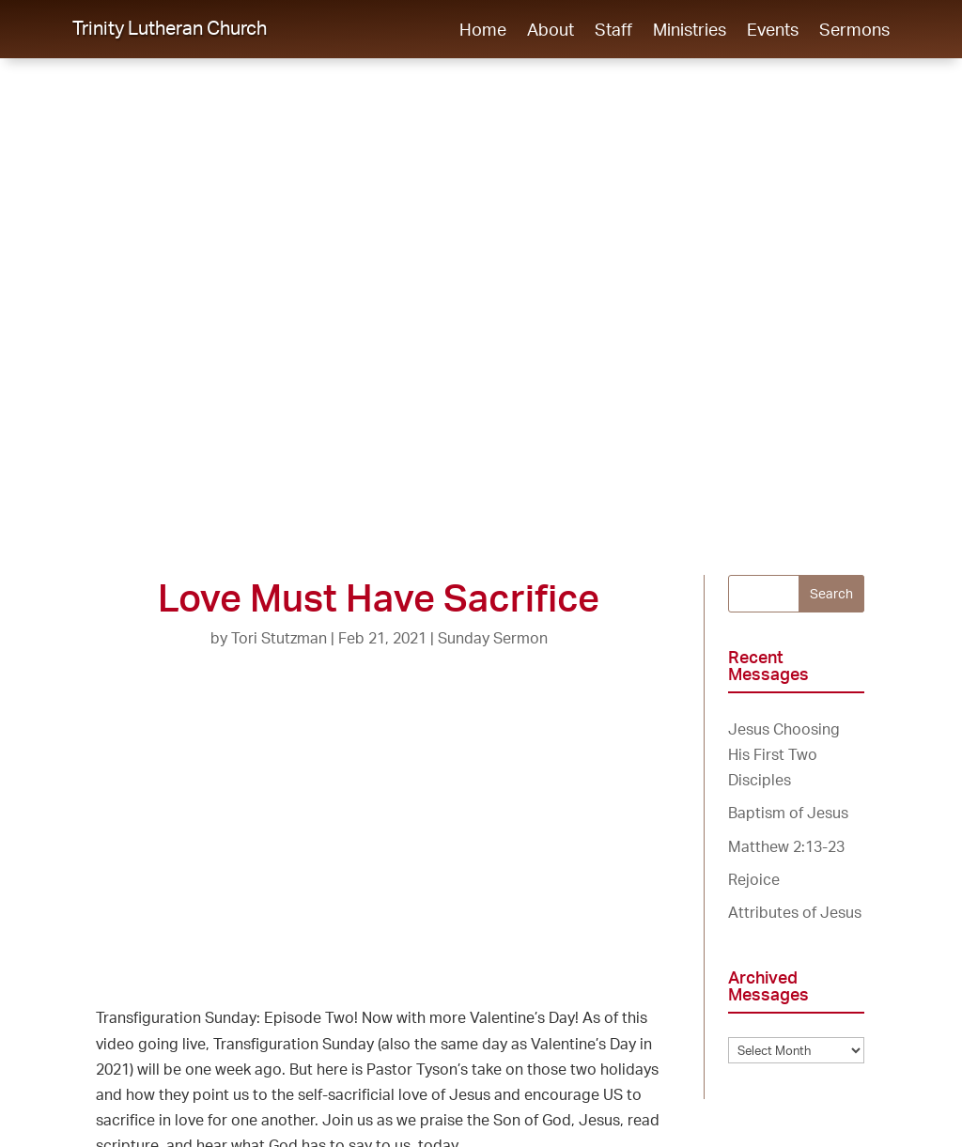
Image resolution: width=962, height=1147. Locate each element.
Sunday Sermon (493, 637)
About (550, 31)
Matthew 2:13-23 (786, 846)
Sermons (854, 31)
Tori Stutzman (279, 637)
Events (773, 31)
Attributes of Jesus (794, 912)
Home (482, 31)
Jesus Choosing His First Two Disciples (784, 754)
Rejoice (754, 879)
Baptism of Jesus (788, 812)
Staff (613, 31)
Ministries (689, 31)
